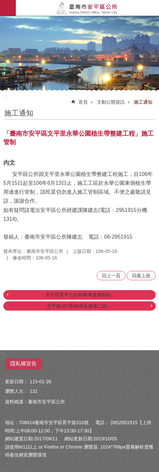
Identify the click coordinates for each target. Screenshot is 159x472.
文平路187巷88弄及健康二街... (78, 306)
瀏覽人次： (16, 391)
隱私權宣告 (23, 363)
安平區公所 (87, 8)
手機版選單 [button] (8, 8)
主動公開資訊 (111, 102)
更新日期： (16, 381)
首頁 (83, 102)
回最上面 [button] (141, 275)
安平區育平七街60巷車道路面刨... (80, 294)
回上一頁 (111, 275)
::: (5, 97)
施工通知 (143, 102)
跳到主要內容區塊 (3, 3)
